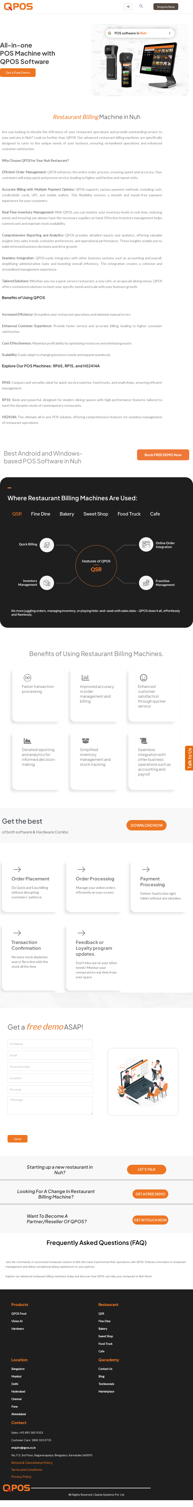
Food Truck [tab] (129, 514)
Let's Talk (146, 1171)
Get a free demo (150, 1195)
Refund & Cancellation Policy (32, 1467)
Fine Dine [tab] (40, 514)
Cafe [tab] (155, 514)
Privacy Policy (21, 1481)
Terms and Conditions (26, 1474)
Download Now (146, 826)
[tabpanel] (96, 570)
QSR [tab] (17, 514)
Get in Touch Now (150, 1223)
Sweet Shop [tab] (96, 514)
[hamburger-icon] (128, 6)
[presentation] (36, 1126)
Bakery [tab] (67, 514)
